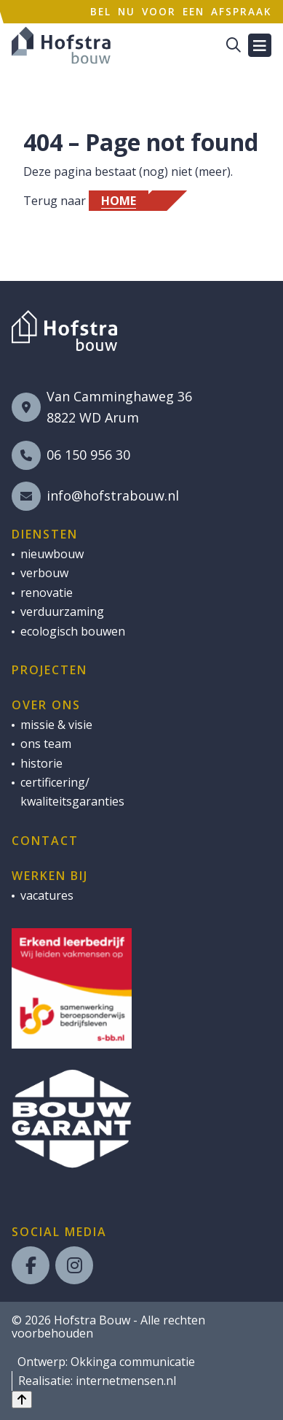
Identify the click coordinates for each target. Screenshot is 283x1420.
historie (41, 763)
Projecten (49, 670)
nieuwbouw (52, 554)
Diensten (45, 534)
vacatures (46, 895)
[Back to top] (22, 1399)
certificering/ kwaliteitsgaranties (72, 791)
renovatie (46, 592)
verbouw (44, 573)
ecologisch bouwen (72, 631)
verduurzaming (62, 611)
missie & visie (56, 725)
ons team (45, 744)
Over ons (46, 705)
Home (118, 201)
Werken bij (50, 875)
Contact (45, 840)
